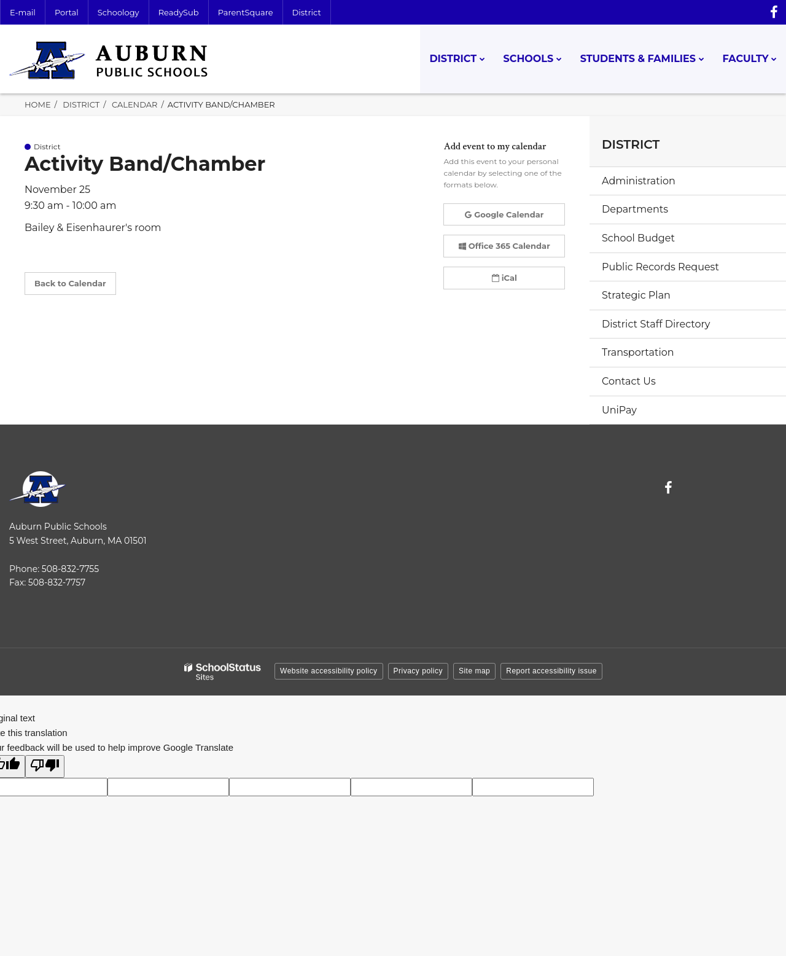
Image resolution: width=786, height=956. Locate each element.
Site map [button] (474, 671)
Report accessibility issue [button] (551, 671)
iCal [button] (504, 278)
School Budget (638, 238)
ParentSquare (245, 12)
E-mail (23, 12)
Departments (635, 209)
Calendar (135, 104)
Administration (638, 181)
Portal (67, 12)
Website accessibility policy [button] (329, 671)
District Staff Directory (656, 324)
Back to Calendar (70, 283)
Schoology (118, 12)
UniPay (619, 410)
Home (38, 104)
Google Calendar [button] (504, 214)
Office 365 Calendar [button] (504, 246)
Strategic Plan (636, 295)
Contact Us (629, 381)
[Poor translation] (44, 766)
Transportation (638, 352)
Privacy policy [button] (418, 671)
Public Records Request (660, 267)
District (306, 12)
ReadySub (178, 12)
